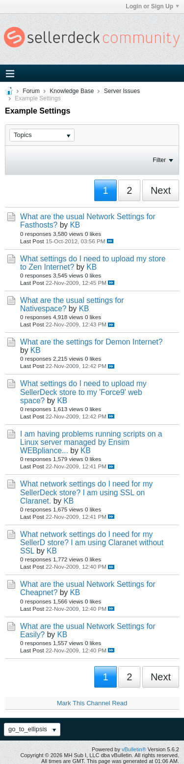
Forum (31, 91)
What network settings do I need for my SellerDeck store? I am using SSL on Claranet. (86, 492)
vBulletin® (134, 749)
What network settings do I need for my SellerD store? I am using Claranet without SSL (91, 542)
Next (161, 190)
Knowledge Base (72, 91)
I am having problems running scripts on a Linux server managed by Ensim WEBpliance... (91, 442)
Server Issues (122, 91)
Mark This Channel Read (92, 703)
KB (75, 225)
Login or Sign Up (152, 6)
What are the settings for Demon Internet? (91, 342)
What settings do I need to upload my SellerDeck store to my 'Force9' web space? (83, 391)
